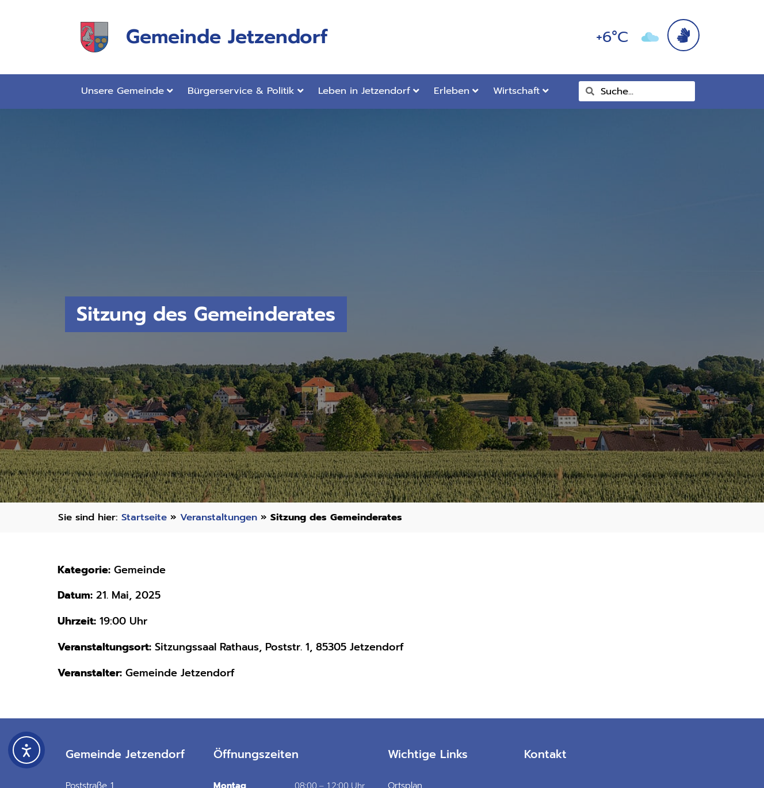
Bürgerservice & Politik (246, 90)
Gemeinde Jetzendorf (226, 36)
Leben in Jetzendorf (368, 90)
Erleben (456, 90)
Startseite (144, 517)
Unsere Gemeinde (127, 90)
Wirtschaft (521, 90)
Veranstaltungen (218, 517)
